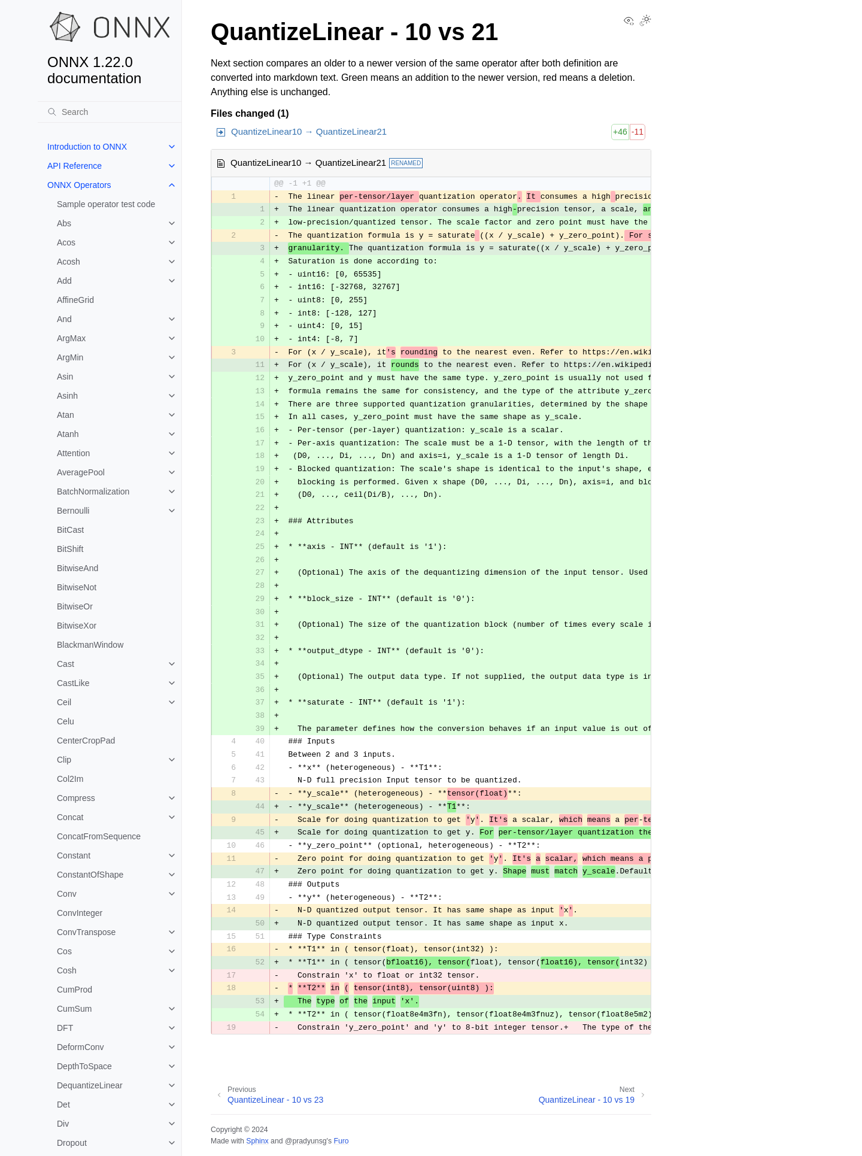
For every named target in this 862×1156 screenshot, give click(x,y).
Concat (70, 817)
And (64, 319)
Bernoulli (73, 510)
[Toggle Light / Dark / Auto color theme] (645, 21)
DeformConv (80, 1047)
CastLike (73, 683)
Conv (67, 894)
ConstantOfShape (90, 874)
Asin (65, 376)
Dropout (72, 1143)
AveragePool (81, 472)
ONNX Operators (79, 185)
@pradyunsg (306, 1141)
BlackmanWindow (90, 645)
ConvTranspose (86, 932)
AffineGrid (75, 300)
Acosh (68, 261)
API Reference (74, 166)
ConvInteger (79, 913)
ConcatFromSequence (99, 836)
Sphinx (257, 1141)
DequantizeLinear (90, 1085)
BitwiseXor (76, 625)
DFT (65, 1028)
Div (63, 1123)
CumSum (74, 1009)
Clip (64, 759)
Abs (64, 223)
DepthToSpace (84, 1066)
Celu (65, 721)
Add (64, 281)
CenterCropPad (86, 740)
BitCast (70, 530)
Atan (65, 415)
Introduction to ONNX (87, 146)
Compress (76, 798)
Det (63, 1104)
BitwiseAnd (77, 568)
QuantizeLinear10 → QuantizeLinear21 (309, 131)
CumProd (74, 989)
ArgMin (70, 357)
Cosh (67, 970)
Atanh (68, 434)
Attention (73, 453)
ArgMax (71, 338)
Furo (340, 1141)
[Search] (109, 112)
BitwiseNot (76, 587)
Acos (66, 242)
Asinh (67, 395)
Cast (65, 664)
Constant (73, 855)
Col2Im (70, 779)
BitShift (70, 549)
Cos (64, 951)
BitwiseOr (75, 606)
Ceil (64, 702)
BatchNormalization (93, 491)
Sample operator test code (106, 204)
